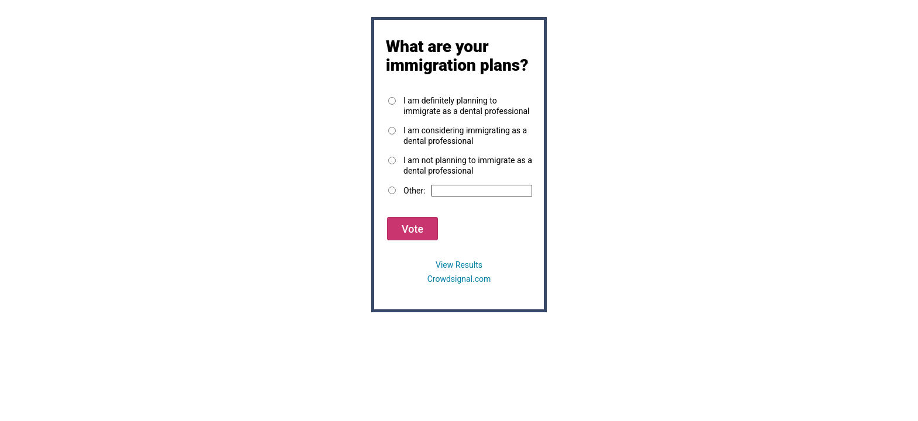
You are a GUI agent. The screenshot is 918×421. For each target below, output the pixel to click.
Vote (412, 229)
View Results (459, 265)
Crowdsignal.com (459, 279)
